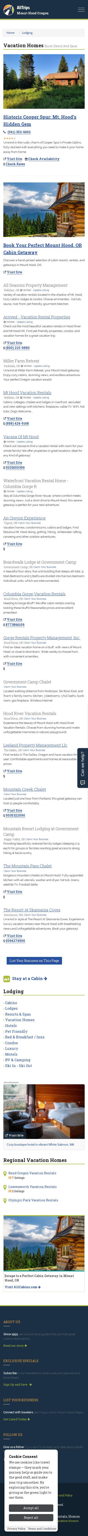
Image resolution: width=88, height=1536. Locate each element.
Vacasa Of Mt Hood (21, 436)
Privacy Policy (16, 1528)
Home (11, 32)
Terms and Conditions (42, 1528)
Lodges (11, 1008)
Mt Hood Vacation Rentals (27, 392)
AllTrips (23, 7)
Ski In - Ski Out (18, 1065)
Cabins (11, 1002)
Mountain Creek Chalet (24, 789)
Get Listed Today (16, 1419)
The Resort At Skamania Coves (31, 910)
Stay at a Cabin (29, 978)
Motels (11, 1054)
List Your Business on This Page (34, 960)
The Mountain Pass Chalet (27, 866)
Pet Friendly (16, 1031)
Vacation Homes (19, 1019)
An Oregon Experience (24, 518)
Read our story (15, 1345)
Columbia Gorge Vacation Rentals (34, 594)
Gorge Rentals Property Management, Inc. (41, 637)
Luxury (11, 1048)
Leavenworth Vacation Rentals (32, 1187)
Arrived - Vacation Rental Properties (36, 317)
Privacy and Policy (60, 1495)
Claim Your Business (29, 523)
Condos (11, 1042)
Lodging (27, 32)
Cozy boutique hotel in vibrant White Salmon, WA (40, 1144)
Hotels (11, 1025)
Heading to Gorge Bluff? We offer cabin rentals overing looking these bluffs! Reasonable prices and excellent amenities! (39, 607)
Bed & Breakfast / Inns (24, 1037)
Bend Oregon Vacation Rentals (32, 1173)
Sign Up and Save (17, 1384)
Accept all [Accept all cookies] (31, 1508)
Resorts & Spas (18, 1014)
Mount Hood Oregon (33, 13)
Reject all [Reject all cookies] (31, 1517)
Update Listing (41, 290)
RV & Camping (17, 1059)
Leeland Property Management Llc (35, 745)
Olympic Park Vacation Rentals (33, 1200)
